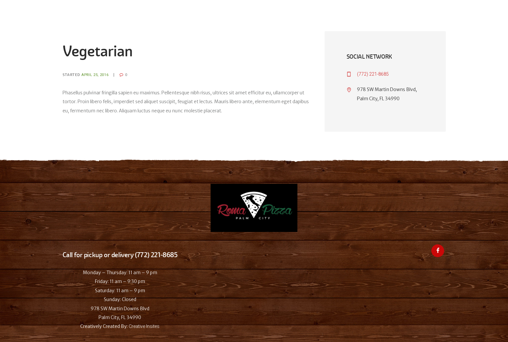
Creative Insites (144, 326)
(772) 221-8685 (373, 74)
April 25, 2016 (94, 75)
